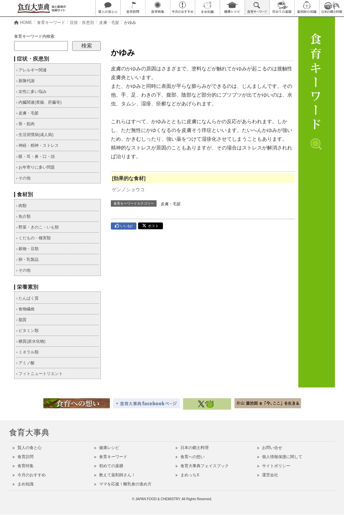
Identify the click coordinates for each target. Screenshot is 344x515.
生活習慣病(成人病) (34, 134)
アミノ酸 (25, 362)
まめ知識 (23, 484)
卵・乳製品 (27, 259)
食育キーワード (110, 456)
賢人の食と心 (27, 447)
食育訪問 (23, 456)
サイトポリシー (273, 466)
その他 (23, 178)
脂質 (21, 319)
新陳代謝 (25, 80)
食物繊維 (25, 309)
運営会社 (267, 475)
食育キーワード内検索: (34, 36)
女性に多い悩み (31, 91)
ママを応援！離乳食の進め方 (123, 484)
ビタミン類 (27, 330)
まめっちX (187, 475)
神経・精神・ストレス (37, 145)
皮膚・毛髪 (171, 204)
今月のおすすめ (29, 475)
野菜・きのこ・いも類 (37, 227)
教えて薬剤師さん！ (114, 475)
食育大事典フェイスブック (202, 466)
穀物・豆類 (27, 248)
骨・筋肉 (25, 124)
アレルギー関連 (31, 70)
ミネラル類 (27, 352)
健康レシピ (106, 447)
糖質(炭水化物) (30, 341)
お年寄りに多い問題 (35, 167)
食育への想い (190, 456)
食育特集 (23, 466)
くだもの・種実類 (33, 238)
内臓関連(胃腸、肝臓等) (38, 102)
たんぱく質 (27, 298)
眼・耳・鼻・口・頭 (35, 156)
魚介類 (23, 216)
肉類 (21, 205)
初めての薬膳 (108, 466)
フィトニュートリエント (39, 373)
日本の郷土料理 (192, 447)
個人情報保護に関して (279, 456)
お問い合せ (269, 447)
